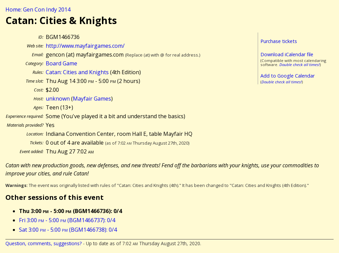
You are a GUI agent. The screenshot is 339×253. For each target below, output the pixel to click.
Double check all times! (299, 64)
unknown (58, 98)
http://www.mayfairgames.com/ (85, 45)
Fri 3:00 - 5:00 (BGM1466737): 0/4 (67, 220)
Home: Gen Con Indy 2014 (37, 9)
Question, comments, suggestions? (43, 243)
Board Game (61, 63)
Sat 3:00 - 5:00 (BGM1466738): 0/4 (68, 229)
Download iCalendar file (286, 54)
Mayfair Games (92, 98)
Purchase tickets (278, 41)
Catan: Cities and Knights (77, 72)
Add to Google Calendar (287, 75)
